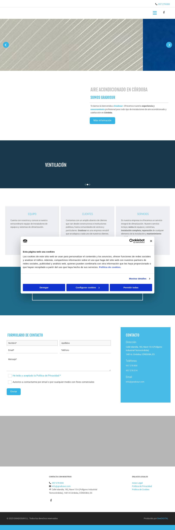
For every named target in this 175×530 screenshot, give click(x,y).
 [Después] (169, 45)
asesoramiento (97, 109)
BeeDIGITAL (162, 518)
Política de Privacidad (142, 486)
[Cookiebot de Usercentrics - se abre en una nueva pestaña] (132, 241)
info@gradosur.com (155, 382)
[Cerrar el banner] (151, 241)
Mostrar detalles (137, 278)
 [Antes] (6, 45)
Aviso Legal (137, 483)
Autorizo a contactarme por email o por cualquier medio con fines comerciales (53, 382)
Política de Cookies (140, 489)
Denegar (44, 287)
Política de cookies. (110, 267)
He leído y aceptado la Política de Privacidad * (37, 375)
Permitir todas (130, 287)
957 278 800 (164, 4)
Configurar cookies (88, 287)
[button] (102, 120)
